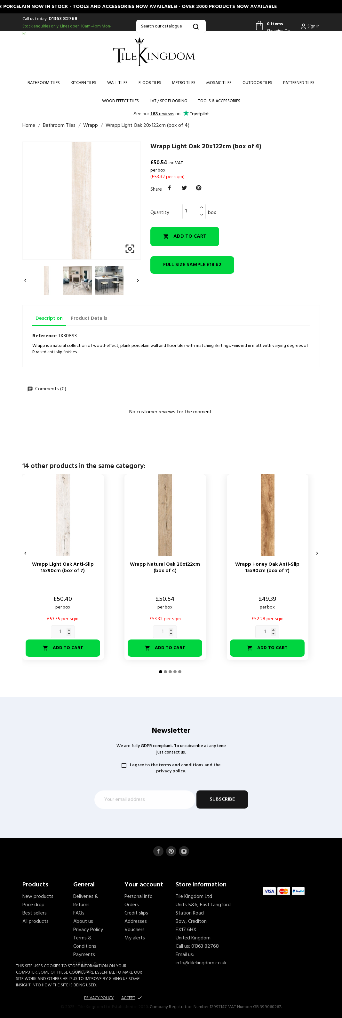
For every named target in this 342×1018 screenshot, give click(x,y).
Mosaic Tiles (219, 83)
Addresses (135, 921)
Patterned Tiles (298, 83)
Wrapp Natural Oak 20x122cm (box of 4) (165, 567)
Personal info (138, 896)
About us (83, 921)
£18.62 (192, 265)
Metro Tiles (183, 83)
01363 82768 (63, 19)
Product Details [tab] (89, 318)
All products (35, 921)
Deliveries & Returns (85, 900)
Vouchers (134, 930)
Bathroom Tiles (44, 83)
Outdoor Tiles (257, 83)
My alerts (134, 938)
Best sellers (34, 913)
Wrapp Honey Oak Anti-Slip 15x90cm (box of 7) (267, 567)
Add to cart (184, 236)
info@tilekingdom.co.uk (201, 963)
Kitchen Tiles (83, 83)
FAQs (78, 913)
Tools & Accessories (219, 101)
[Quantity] (190, 211)
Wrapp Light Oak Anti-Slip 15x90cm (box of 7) (63, 567)
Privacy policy (99, 998)
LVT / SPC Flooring (168, 101)
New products (37, 896)
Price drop (33, 905)
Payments (84, 955)
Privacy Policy (88, 930)
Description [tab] (49, 318)
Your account (143, 885)
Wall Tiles (117, 83)
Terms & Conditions (84, 942)
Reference (44, 336)
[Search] (171, 26)
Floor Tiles (150, 83)
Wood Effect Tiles (120, 101)
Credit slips (136, 913)
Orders (131, 905)
